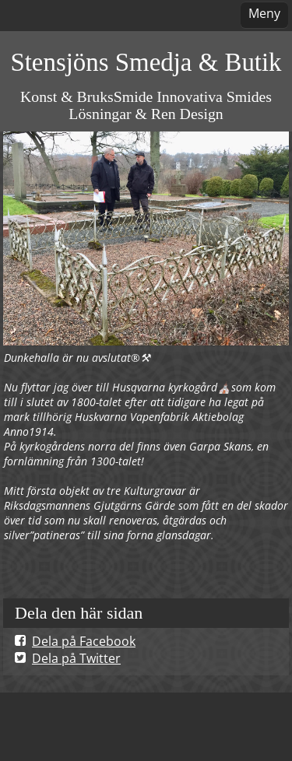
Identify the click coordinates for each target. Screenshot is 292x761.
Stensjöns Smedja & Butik (145, 62)
